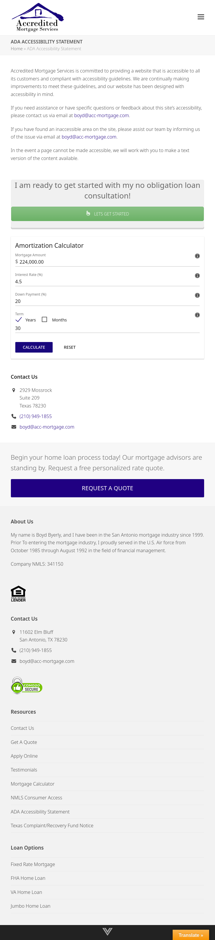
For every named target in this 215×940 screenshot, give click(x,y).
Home (17, 48)
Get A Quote (24, 742)
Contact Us (22, 728)
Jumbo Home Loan (31, 906)
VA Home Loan (26, 892)
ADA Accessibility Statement (40, 811)
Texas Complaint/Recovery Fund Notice (52, 825)
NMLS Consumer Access (36, 797)
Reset (70, 347)
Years (31, 320)
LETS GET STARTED (107, 214)
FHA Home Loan (28, 878)
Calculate (34, 347)
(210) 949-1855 (36, 416)
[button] (201, 16)
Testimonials (24, 770)
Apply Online (24, 756)
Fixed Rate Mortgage (33, 864)
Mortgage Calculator (33, 784)
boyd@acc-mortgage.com (101, 115)
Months (59, 320)
